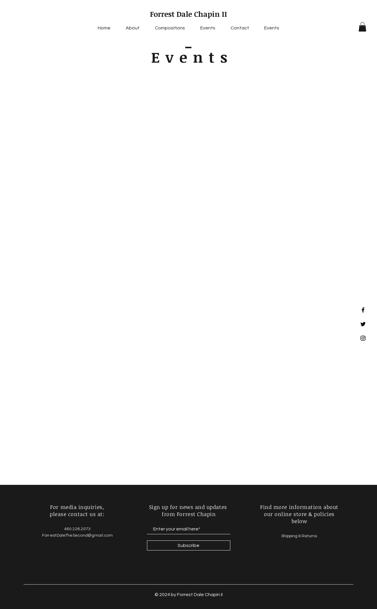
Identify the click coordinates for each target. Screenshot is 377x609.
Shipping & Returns (299, 536)
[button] (362, 26)
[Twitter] (363, 324)
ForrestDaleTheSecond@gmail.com (77, 535)
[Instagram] (363, 338)
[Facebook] (363, 310)
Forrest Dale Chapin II (188, 14)
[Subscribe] (188, 545)
